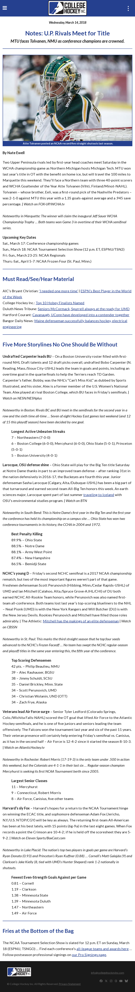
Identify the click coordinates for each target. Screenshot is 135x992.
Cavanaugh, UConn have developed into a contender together (80, 315)
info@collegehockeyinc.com (107, 972)
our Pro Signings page (89, 955)
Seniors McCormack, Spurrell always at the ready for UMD (84, 309)
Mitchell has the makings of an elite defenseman (81, 621)
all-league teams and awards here (102, 949)
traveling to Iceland (98, 494)
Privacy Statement (70, 984)
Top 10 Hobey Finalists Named (60, 303)
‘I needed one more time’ (58, 291)
